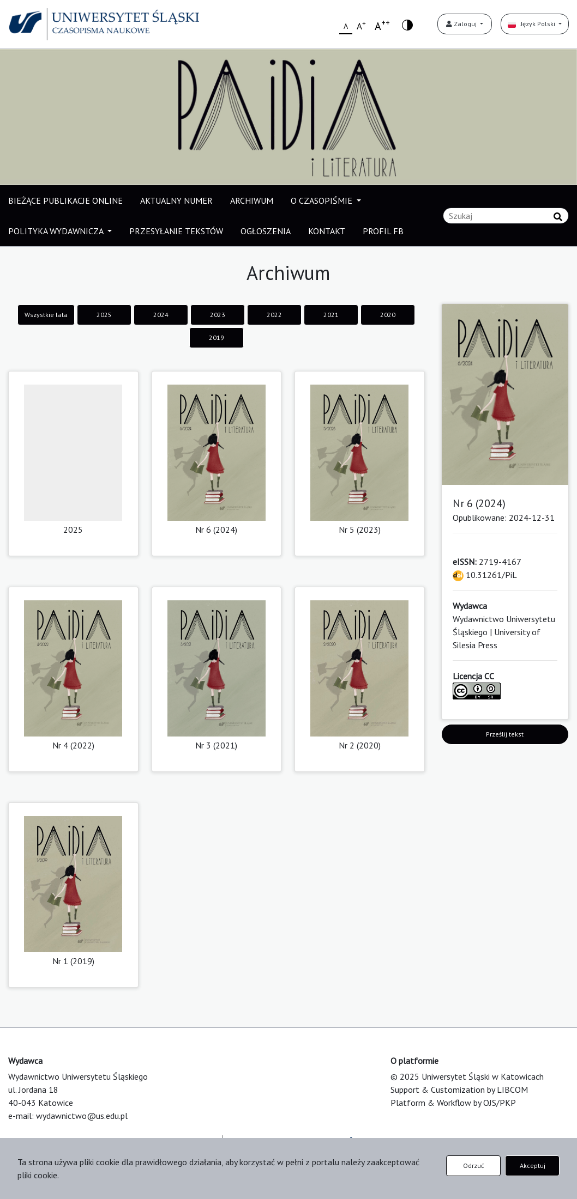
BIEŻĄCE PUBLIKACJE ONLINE (65, 200)
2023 (217, 315)
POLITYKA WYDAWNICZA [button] (56, 231)
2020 (387, 315)
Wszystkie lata (46, 315)
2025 (104, 315)
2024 (161, 315)
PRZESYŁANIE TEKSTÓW (176, 231)
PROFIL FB (383, 231)
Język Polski (532, 24)
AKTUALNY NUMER (176, 200)
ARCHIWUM (251, 200)
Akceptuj (532, 1165)
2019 (216, 337)
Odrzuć (473, 1165)
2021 (331, 315)
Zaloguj (462, 24)
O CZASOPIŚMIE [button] (322, 200)
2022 (274, 315)
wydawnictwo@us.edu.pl (82, 1115)
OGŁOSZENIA (266, 231)
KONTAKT (326, 231)
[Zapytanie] (505, 215)
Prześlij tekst (505, 734)
